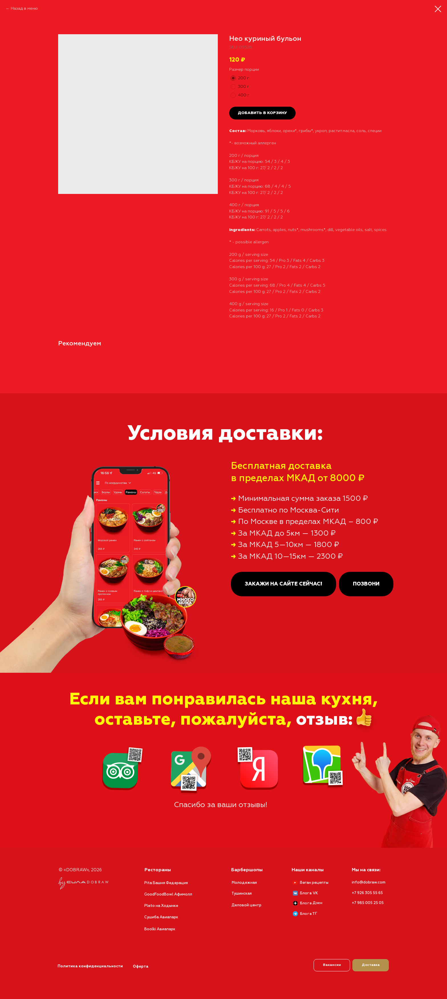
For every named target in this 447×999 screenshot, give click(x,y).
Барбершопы (247, 870)
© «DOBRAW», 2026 (80, 870)
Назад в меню (24, 9)
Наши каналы (308, 870)
